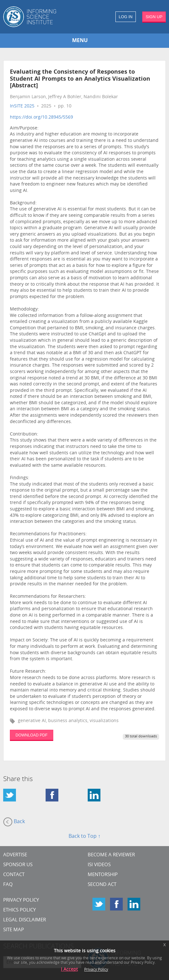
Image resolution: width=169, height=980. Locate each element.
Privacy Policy (21, 900)
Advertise (15, 855)
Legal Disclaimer (24, 920)
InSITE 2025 (22, 106)
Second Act (102, 884)
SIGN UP (154, 16)
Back (14, 821)
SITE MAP (13, 930)
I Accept (69, 969)
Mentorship (103, 875)
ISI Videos (99, 865)
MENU (80, 40)
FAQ (8, 884)
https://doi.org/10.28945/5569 (41, 117)
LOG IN (125, 16)
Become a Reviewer (111, 855)
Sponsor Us (18, 865)
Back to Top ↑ (84, 836)
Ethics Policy (19, 910)
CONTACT (14, 875)
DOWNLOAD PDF (32, 735)
